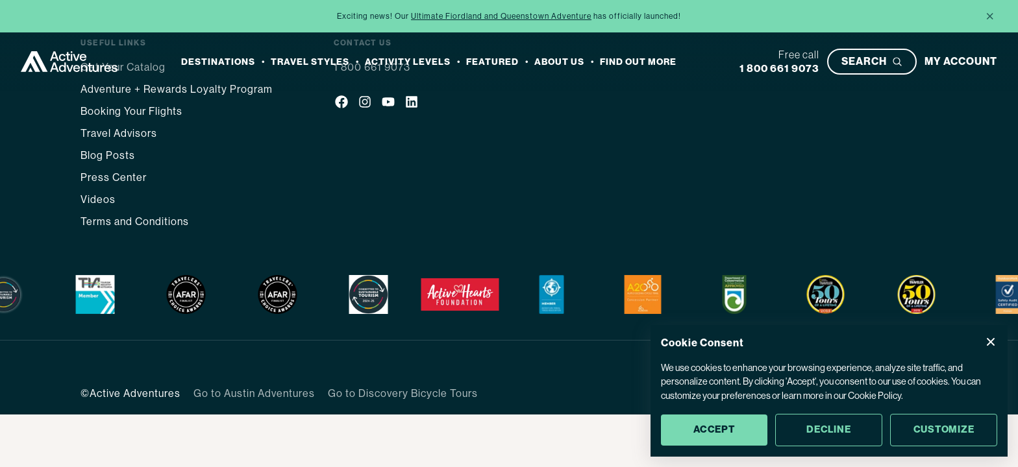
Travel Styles (310, 61)
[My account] (961, 61)
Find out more (638, 61)
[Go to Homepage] (69, 61)
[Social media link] (341, 104)
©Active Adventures (130, 393)
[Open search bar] (872, 62)
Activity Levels (408, 61)
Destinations (218, 61)
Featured (492, 61)
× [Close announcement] (990, 16)
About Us (559, 61)
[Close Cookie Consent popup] (990, 341)
